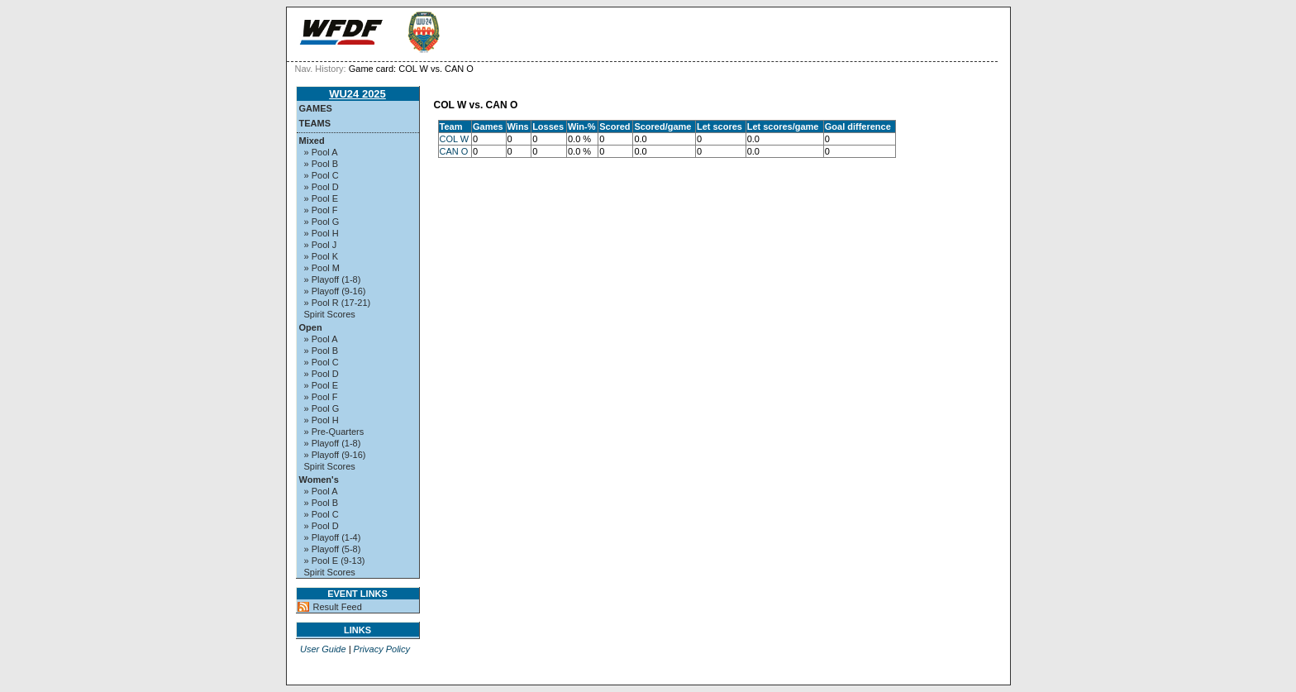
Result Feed (337, 607)
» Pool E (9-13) (334, 561)
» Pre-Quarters (334, 432)
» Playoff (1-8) (332, 279)
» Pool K (321, 256)
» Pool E (321, 198)
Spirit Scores (329, 314)
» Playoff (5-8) (332, 549)
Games (315, 108)
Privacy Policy (382, 649)
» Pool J (320, 245)
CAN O (454, 151)
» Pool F (321, 210)
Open (310, 327)
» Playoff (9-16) (335, 291)
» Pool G (322, 222)
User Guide (323, 649)
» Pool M (322, 268)
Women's (319, 479)
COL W (454, 139)
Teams (315, 123)
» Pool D (321, 187)
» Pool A (321, 152)
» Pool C (321, 175)
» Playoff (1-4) (332, 537)
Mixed (312, 141)
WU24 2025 (357, 94)
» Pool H (321, 233)
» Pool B (321, 164)
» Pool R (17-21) (337, 303)
